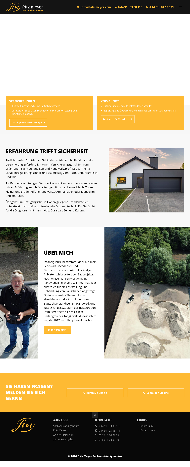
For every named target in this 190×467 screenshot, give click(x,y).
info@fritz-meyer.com (94, 7)
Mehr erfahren (57, 329)
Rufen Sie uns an (95, 392)
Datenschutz (147, 430)
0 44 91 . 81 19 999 (160, 7)
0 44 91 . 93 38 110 (128, 7)
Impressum (147, 426)
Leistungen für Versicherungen (27, 124)
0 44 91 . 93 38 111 (109, 430)
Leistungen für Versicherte (116, 120)
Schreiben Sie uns (156, 392)
